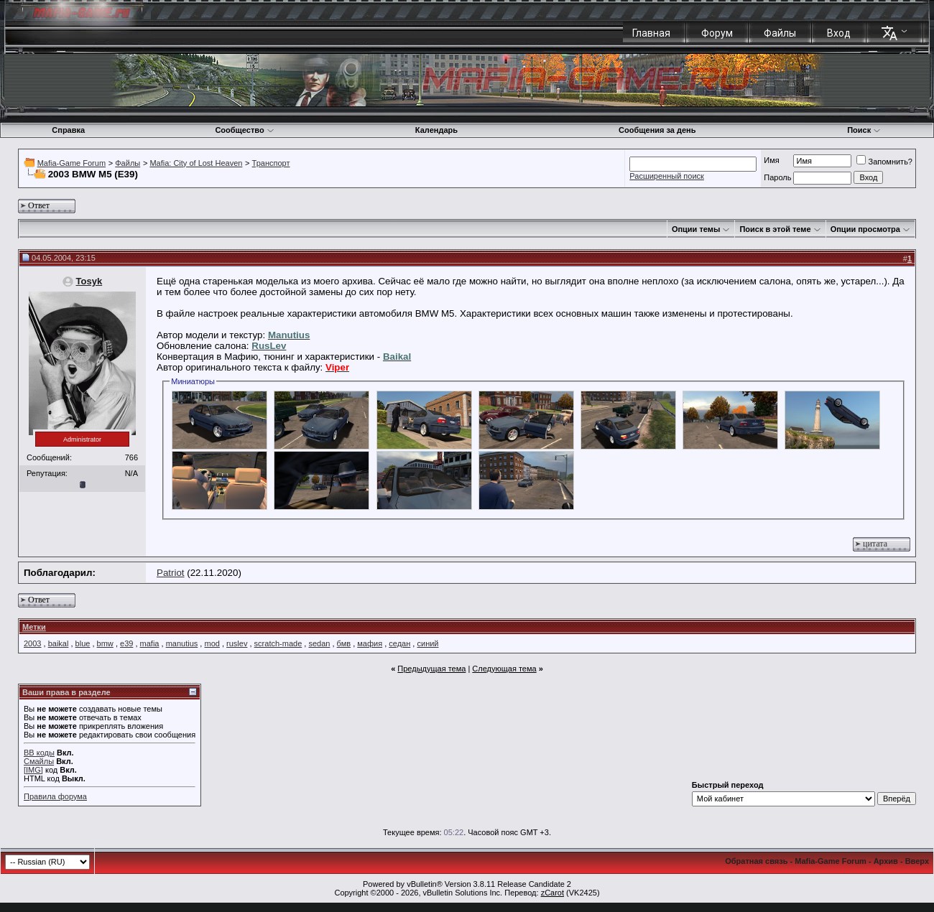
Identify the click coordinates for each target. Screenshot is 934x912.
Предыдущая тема (431, 668)
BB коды (39, 752)
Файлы (780, 33)
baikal (58, 643)
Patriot (171, 572)
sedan (319, 643)
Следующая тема (504, 668)
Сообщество (244, 130)
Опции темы (696, 229)
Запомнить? (884, 161)
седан (399, 643)
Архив (886, 861)
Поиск (864, 130)
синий (427, 643)
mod (211, 643)
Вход (839, 33)
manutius (182, 643)
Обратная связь (756, 861)
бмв (344, 643)
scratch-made (278, 643)
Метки (34, 627)
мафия (369, 643)
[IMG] (33, 770)
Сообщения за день (657, 130)
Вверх (917, 861)
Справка (68, 130)
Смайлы (39, 761)
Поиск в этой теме (774, 229)
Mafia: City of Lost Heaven (195, 163)
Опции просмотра (865, 229)
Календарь (436, 130)
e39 (126, 643)
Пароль (777, 177)
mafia (149, 643)
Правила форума (55, 796)
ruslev (236, 643)
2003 (32, 643)
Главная (651, 33)
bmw (105, 643)
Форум (717, 33)
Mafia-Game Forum (71, 163)
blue (83, 643)
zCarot (552, 892)
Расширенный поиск (666, 176)
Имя (771, 160)
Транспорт (271, 163)
